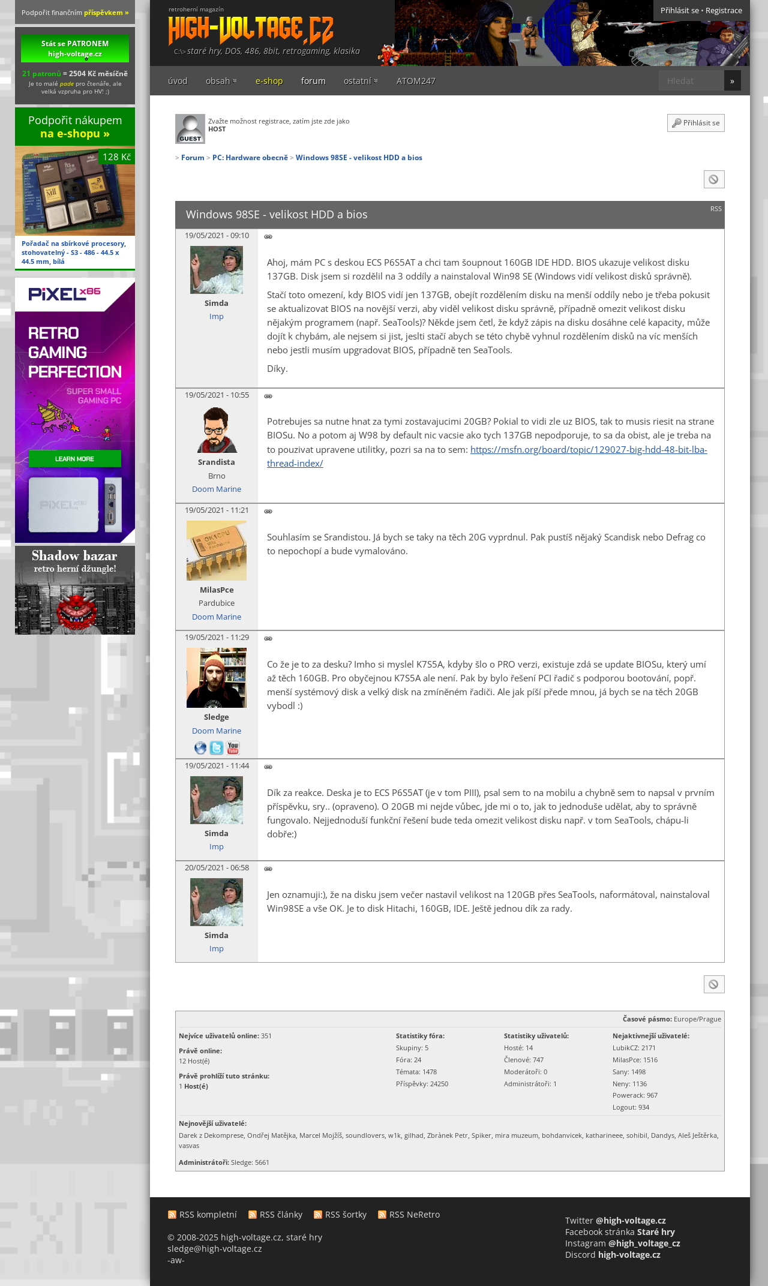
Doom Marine (216, 489)
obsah (218, 80)
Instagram (622, 1243)
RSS (716, 209)
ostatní (357, 80)
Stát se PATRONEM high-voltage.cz (75, 48)
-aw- (176, 1260)
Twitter (615, 1220)
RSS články (281, 1214)
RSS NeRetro (414, 1214)
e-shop (269, 80)
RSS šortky (346, 1214)
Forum (193, 157)
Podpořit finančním (75, 12)
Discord (613, 1254)
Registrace (724, 10)
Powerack (628, 1094)
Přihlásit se (680, 10)
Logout (624, 1106)
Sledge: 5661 (250, 1162)
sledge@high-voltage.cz (214, 1248)
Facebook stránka (620, 1231)
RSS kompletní (208, 1214)
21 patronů (41, 73)
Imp (216, 316)
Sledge (216, 717)
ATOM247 (416, 80)
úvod (178, 80)
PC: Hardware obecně (250, 157)
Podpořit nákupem (75, 126)
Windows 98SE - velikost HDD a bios (359, 157)
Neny (621, 1083)
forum (313, 80)
